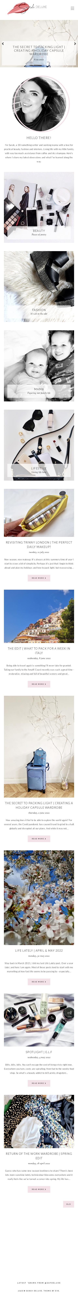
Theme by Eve (51, 1291)
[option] (39, 43)
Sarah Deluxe (34, 1291)
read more (39, 578)
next (75, 44)
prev (3, 44)
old (68, 1204)
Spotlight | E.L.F (39, 1052)
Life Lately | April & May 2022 (39, 950)
